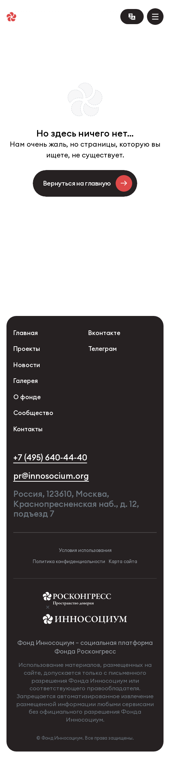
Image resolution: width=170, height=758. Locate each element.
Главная (25, 333)
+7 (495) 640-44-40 (50, 457)
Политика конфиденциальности (69, 561)
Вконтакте (104, 333)
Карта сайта (123, 561)
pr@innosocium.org (51, 476)
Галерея (25, 381)
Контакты (27, 429)
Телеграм (102, 349)
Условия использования (85, 550)
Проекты (26, 349)
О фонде (27, 397)
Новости (26, 365)
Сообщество (33, 413)
